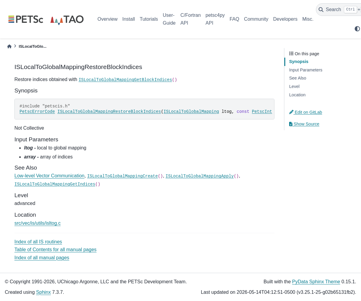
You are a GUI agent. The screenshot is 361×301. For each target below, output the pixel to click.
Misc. (308, 19)
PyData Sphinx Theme (316, 281)
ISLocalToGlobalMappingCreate (122, 176)
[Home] (9, 46)
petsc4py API (215, 19)
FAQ (234, 19)
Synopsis (298, 61)
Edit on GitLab (305, 112)
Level (294, 86)
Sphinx (43, 292)
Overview (107, 19)
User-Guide (169, 19)
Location (297, 94)
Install (128, 19)
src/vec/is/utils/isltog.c (37, 223)
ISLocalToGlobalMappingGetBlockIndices (125, 79)
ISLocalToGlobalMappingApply (200, 176)
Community (256, 19)
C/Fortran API (190, 19)
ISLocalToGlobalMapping (191, 111)
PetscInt (262, 111)
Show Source (304, 124)
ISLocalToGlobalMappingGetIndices (54, 184)
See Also (297, 78)
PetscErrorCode (37, 111)
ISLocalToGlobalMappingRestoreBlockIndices (109, 111)
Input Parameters (305, 70)
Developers (285, 19)
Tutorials (149, 19)
